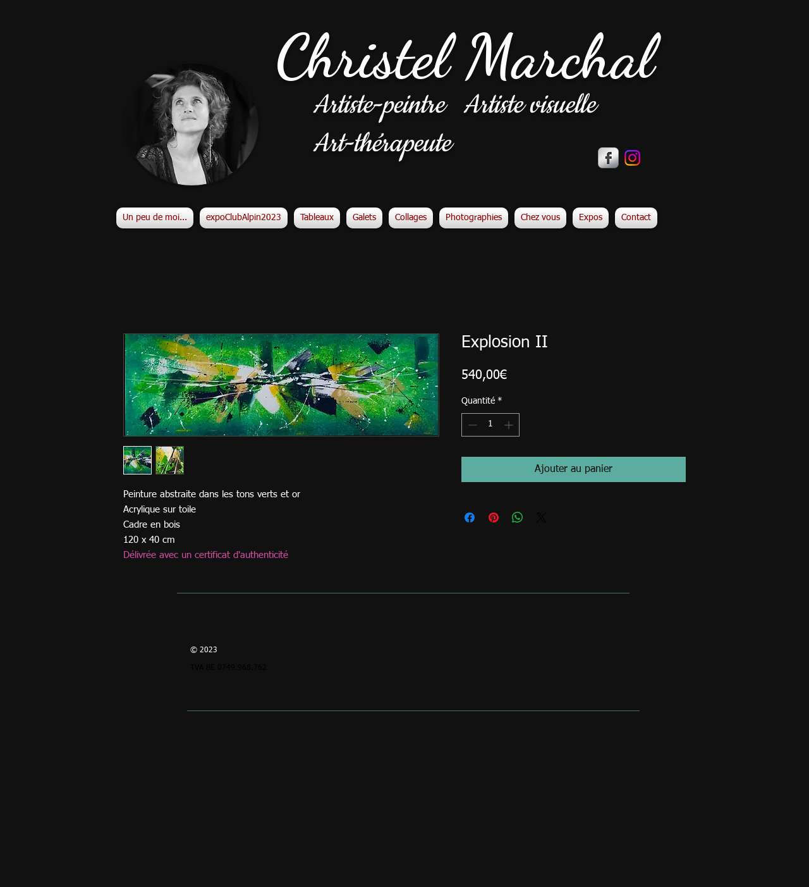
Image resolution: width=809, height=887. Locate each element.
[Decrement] (471, 425)
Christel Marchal (465, 56)
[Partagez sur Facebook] (469, 517)
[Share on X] (541, 517)
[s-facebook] (608, 157)
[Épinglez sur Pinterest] (493, 517)
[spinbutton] (490, 425)
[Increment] (510, 425)
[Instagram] (632, 157)
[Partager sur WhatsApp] (517, 517)
